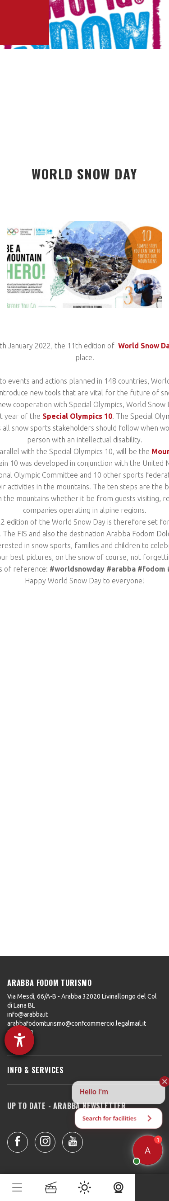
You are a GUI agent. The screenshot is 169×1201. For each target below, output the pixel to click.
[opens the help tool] (19, 1040)
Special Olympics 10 (77, 416)
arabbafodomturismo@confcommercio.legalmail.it (76, 1023)
